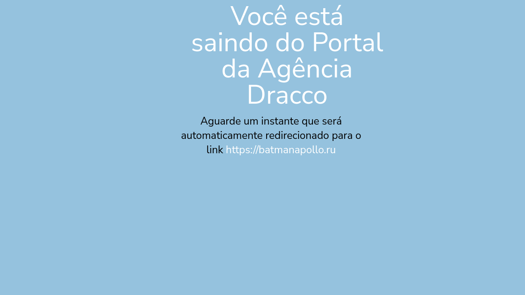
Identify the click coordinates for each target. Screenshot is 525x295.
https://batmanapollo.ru (281, 150)
